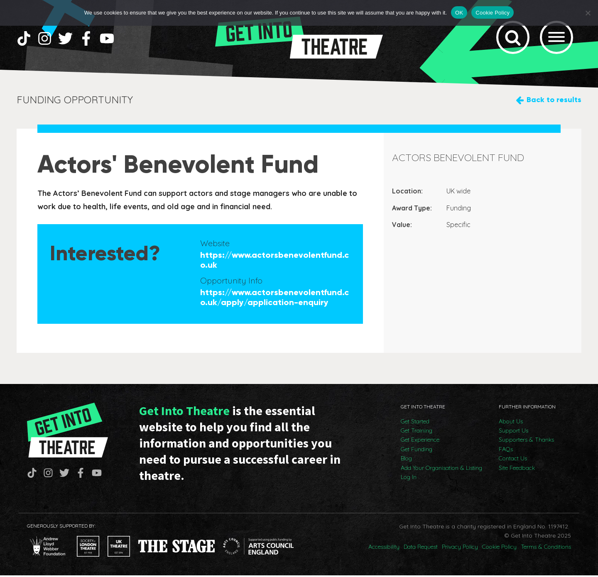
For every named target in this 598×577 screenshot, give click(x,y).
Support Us (513, 432)
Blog (406, 460)
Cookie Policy (499, 548)
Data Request (421, 548)
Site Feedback (517, 469)
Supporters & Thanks (526, 441)
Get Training (416, 432)
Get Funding (416, 451)
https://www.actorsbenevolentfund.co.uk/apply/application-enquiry (274, 298)
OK (459, 13)
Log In (409, 478)
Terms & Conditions (546, 548)
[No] (587, 13)
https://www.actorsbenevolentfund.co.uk (274, 261)
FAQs (506, 451)
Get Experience (420, 441)
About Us (511, 423)
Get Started (415, 423)
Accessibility (383, 548)
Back (554, 101)
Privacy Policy (460, 548)
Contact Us (513, 460)
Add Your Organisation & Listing (441, 469)
